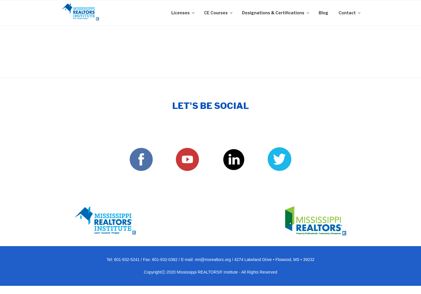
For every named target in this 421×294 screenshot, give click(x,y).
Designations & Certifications (276, 12)
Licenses (183, 12)
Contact (350, 12)
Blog (323, 12)
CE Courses (218, 12)
